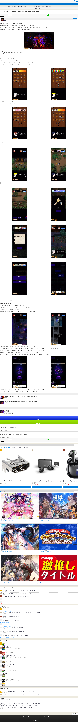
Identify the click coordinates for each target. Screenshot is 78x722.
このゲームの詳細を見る (9, 413)
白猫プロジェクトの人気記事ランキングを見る (7, 618)
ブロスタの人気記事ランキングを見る (6, 622)
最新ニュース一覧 (22, 6)
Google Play (39, 422)
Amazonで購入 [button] (15, 487)
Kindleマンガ (13, 447)
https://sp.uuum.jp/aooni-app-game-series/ (10, 427)
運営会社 (32, 716)
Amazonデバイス (19, 447)
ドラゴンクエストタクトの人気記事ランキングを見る (7, 637)
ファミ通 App (3, 1)
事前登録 (36, 8)
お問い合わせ (25, 716)
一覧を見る (75, 491)
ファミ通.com (48, 716)
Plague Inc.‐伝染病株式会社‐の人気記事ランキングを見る (8, 626)
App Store (39, 418)
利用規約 (28, 716)
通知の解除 (43, 716)
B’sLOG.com (53, 716)
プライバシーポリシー (37, 716)
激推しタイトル (40, 8)
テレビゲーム (26, 447)
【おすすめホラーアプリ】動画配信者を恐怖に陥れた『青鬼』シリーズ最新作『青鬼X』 (39, 6)
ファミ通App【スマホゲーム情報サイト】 (13, 6)
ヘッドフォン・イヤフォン (5, 447)
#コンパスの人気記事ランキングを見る (6, 611)
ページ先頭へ (75, 713)
